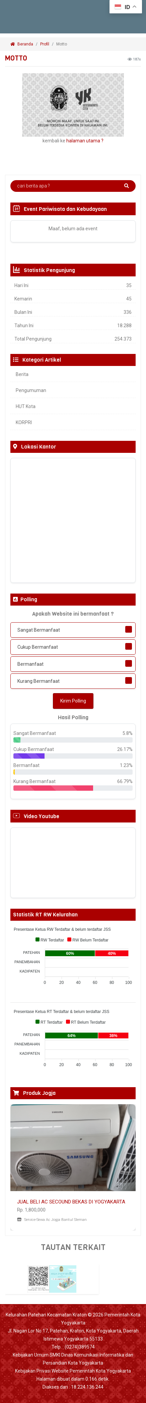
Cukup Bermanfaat (37, 647)
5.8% (128, 733)
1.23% (126, 765)
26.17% (125, 749)
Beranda (21, 44)
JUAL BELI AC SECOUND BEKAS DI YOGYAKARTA (71, 1202)
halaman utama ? (84, 140)
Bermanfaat (30, 664)
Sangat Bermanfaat (38, 630)
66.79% (125, 781)
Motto (62, 44)
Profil (44, 44)
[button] (19, 1167)
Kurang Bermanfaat (38, 681)
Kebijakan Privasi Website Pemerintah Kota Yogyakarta (73, 1371)
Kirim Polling (73, 701)
